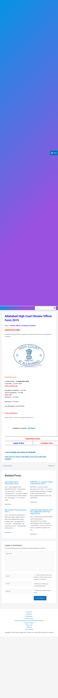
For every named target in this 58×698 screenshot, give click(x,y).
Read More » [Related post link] (8, 504)
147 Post (31, 428)
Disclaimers (29, 616)
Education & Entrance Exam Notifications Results (29, 620)
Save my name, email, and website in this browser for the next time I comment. (42, 577)
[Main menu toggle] (54, 153)
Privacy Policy (29, 618)
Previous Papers (29, 623)
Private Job (29, 625)
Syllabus (29, 627)
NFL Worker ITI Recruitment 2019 (15, 511)
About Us (29, 614)
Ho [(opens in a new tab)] (20, 452)
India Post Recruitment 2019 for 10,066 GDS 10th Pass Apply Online (41, 511)
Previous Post (7, 466)
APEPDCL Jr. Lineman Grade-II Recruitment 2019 (41, 483)
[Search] (54, 308)
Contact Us (29, 612)
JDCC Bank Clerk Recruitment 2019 (12, 483)
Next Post (52, 466)
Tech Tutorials (29, 629)
